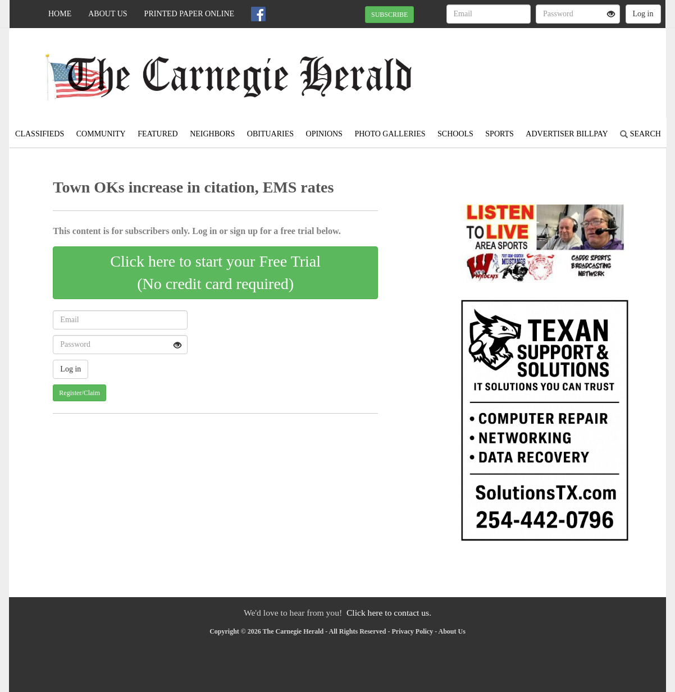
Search (640, 134)
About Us (107, 14)
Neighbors (212, 134)
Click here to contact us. (388, 612)
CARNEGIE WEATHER (562, 67)
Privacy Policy (413, 631)
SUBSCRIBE (389, 15)
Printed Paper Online (189, 14)
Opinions (324, 134)
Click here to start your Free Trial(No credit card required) (215, 272)
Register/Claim (79, 393)
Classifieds (39, 134)
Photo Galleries (389, 134)
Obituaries (270, 134)
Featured (158, 134)
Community (101, 134)
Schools (455, 134)
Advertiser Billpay (567, 134)
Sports (499, 134)
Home (59, 14)
